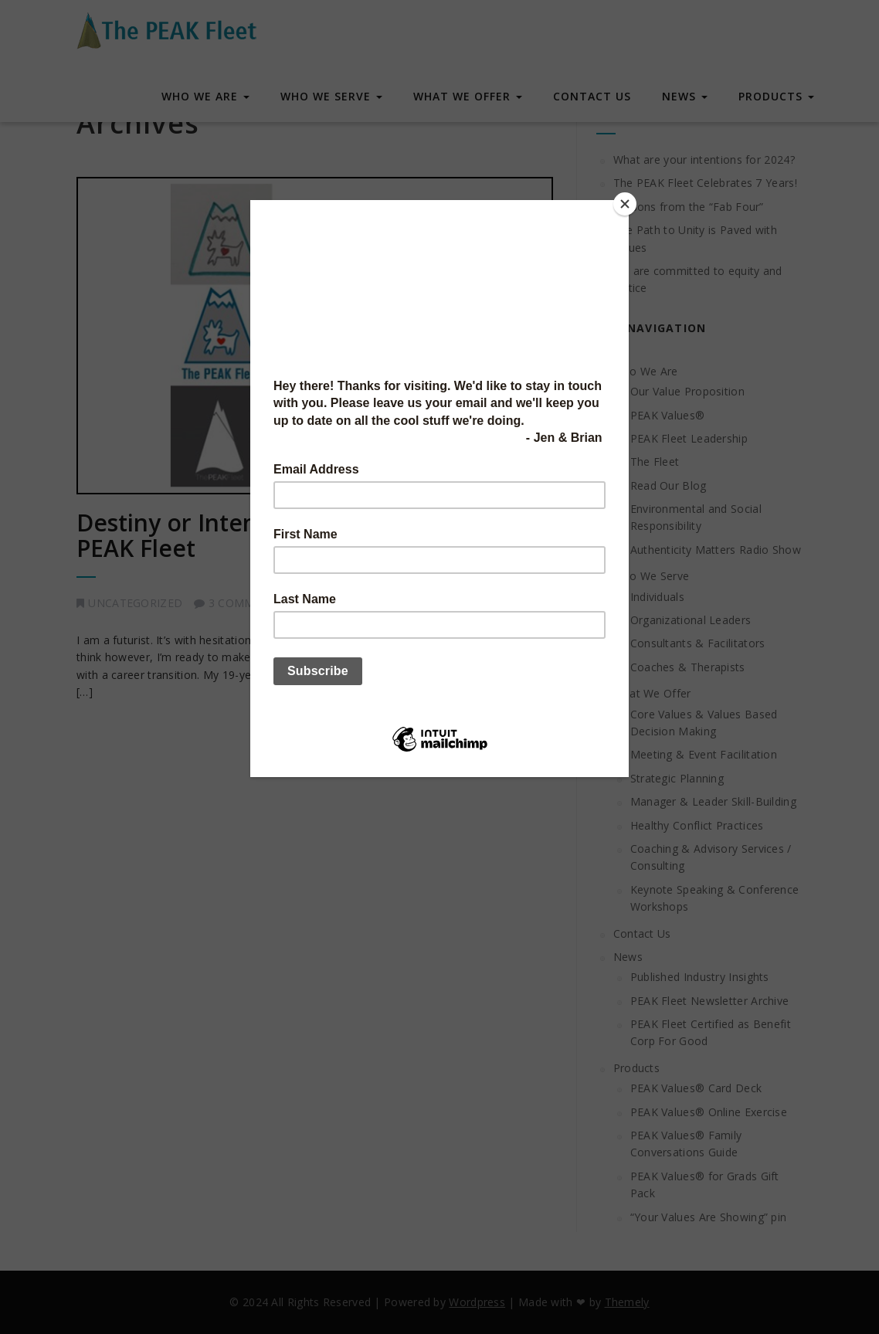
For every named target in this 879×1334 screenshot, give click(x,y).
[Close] (624, 204)
